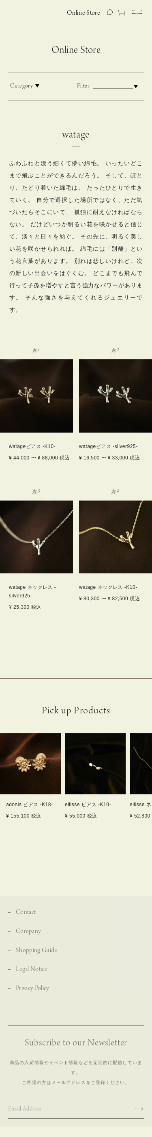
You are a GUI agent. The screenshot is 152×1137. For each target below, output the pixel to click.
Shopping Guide (36, 957)
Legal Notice (31, 977)
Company (28, 939)
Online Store (83, 13)
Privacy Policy (32, 996)
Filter (109, 86)
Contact (26, 920)
